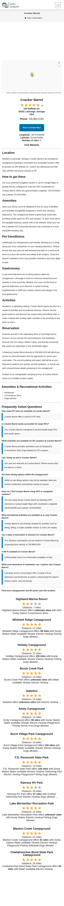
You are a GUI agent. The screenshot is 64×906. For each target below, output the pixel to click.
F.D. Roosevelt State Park (32, 757)
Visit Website (31, 145)
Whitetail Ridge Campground (31, 619)
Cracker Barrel (37, 18)
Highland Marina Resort (31, 599)
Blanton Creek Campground (31, 828)
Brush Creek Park (31, 668)
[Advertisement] (32, 41)
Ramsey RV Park (32, 782)
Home (29, 18)
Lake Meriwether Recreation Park (32, 803)
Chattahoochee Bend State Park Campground (31, 854)
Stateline (32, 690)
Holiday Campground (31, 644)
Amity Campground (32, 708)
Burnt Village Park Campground (31, 733)
